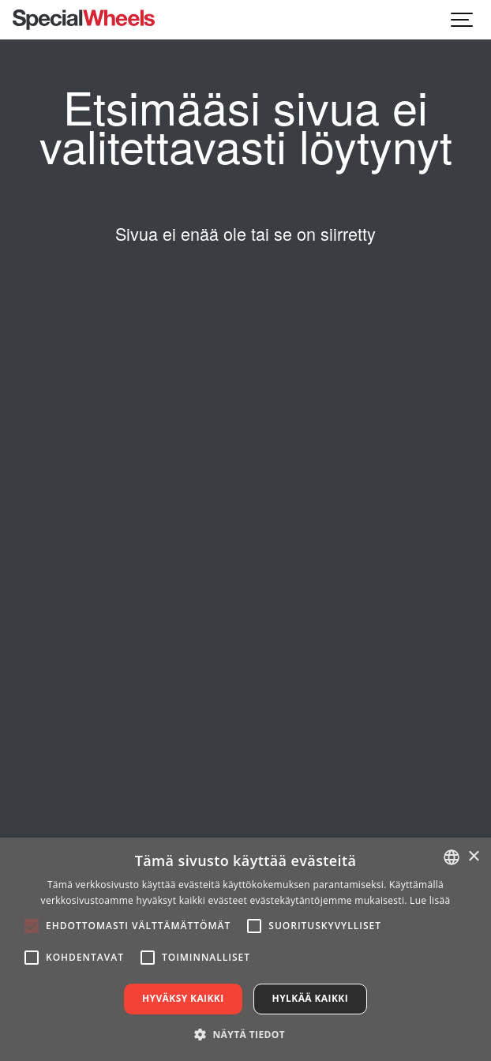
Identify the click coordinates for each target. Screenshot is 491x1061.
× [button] (473, 857)
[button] (245, 1034)
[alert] (245, 949)
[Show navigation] (462, 19)
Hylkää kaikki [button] (310, 998)
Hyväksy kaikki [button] (183, 998)
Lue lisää (430, 900)
